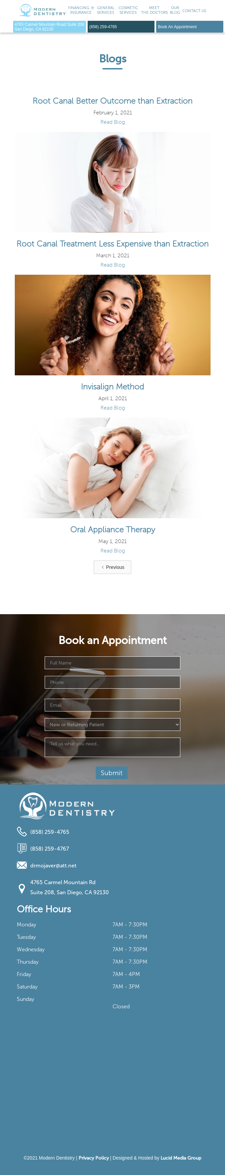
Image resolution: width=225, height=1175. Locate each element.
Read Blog (112, 122)
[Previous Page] (112, 567)
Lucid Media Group (181, 1158)
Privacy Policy (94, 1158)
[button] (106, 10)
